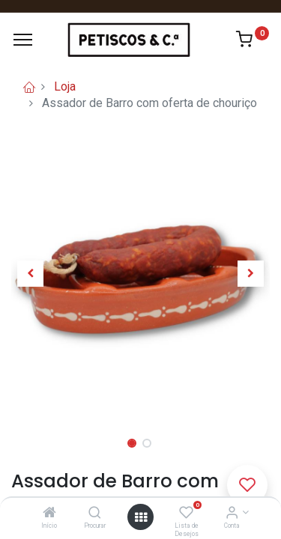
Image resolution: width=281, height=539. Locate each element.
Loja (65, 86)
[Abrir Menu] (141, 517)
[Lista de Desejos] (186, 514)
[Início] (49, 514)
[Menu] (23, 39)
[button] (30, 274)
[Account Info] (232, 514)
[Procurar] (95, 514)
